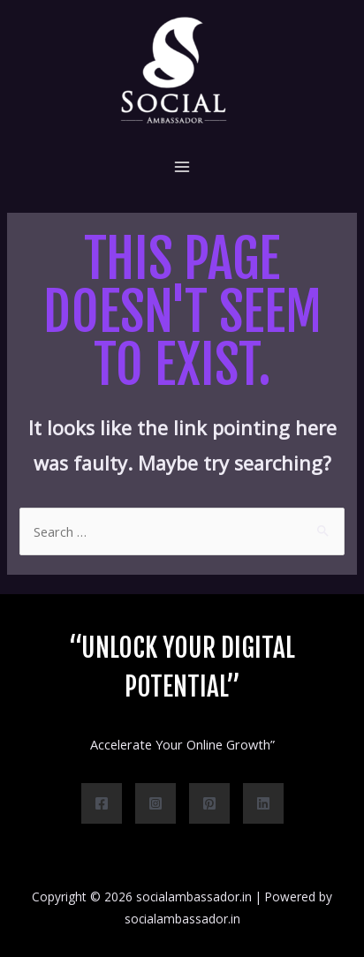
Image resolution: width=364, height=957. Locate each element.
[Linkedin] (263, 803)
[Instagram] (155, 803)
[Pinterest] (209, 803)
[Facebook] (101, 803)
